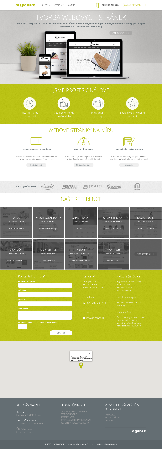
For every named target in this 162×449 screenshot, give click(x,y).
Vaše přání (23, 308)
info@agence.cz (127, 318)
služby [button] (46, 5)
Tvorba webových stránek (74, 411)
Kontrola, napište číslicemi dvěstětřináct (39, 322)
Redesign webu (68, 417)
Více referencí (144, 254)
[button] (81, 365)
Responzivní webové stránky (75, 423)
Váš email (23, 290)
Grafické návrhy (69, 414)
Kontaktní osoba (27, 281)
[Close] (89, 353)
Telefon (22, 299)
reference (58, 5)
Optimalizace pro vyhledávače (76, 420)
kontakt (71, 5)
